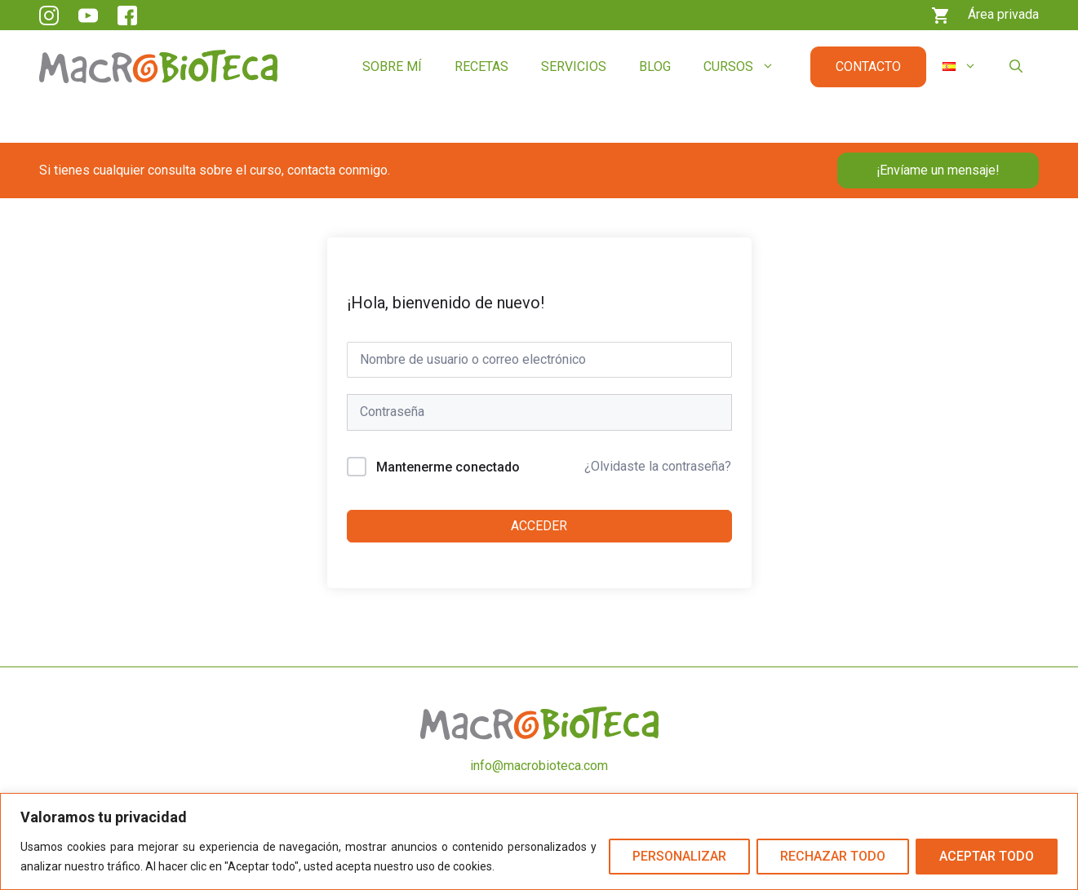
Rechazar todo (832, 856)
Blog (655, 66)
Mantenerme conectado (448, 467)
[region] (539, 841)
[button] (1016, 66)
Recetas (481, 66)
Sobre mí (392, 66)
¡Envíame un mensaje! (938, 170)
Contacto (868, 66)
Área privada (1003, 14)
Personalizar (679, 856)
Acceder (539, 526)
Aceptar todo (986, 856)
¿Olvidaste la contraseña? (657, 466)
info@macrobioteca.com (539, 765)
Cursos (747, 66)
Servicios (573, 66)
